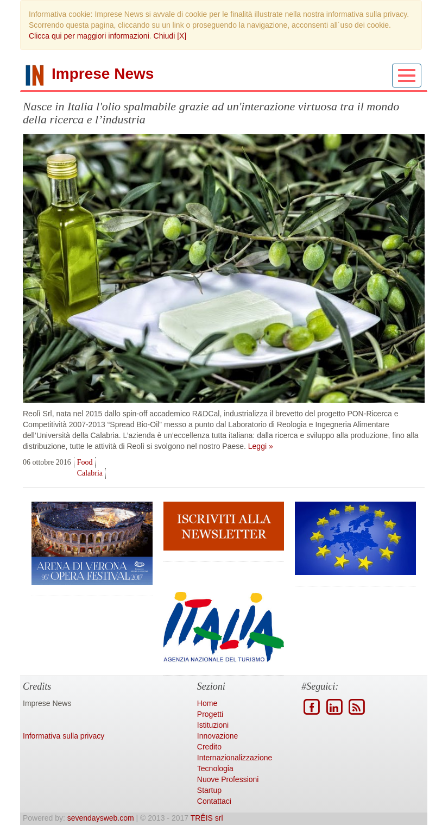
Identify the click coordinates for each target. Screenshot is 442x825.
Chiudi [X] (170, 36)
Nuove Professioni (228, 779)
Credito (209, 746)
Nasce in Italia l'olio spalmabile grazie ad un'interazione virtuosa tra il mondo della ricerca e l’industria (211, 112)
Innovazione (217, 736)
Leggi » (260, 446)
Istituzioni (213, 725)
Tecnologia (215, 768)
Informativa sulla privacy (63, 736)
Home (207, 703)
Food (85, 462)
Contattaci (214, 801)
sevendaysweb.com (100, 818)
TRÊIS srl (207, 818)
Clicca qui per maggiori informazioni (89, 36)
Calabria (90, 473)
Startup (209, 790)
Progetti (210, 714)
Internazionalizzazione (235, 757)
